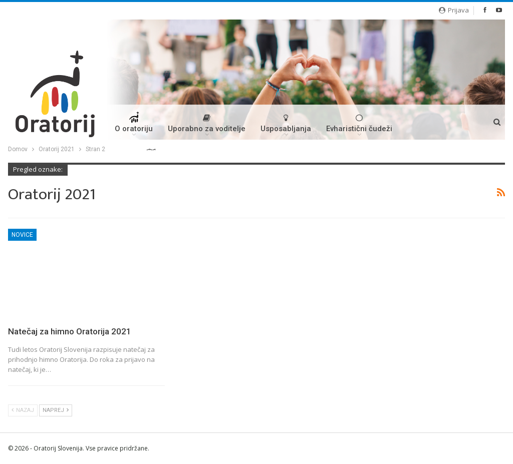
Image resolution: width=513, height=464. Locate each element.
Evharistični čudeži (359, 123)
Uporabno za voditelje (206, 123)
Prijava (454, 10)
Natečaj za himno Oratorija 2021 (69, 331)
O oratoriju (133, 126)
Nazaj (23, 410)
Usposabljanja (286, 123)
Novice (22, 234)
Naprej (56, 410)
